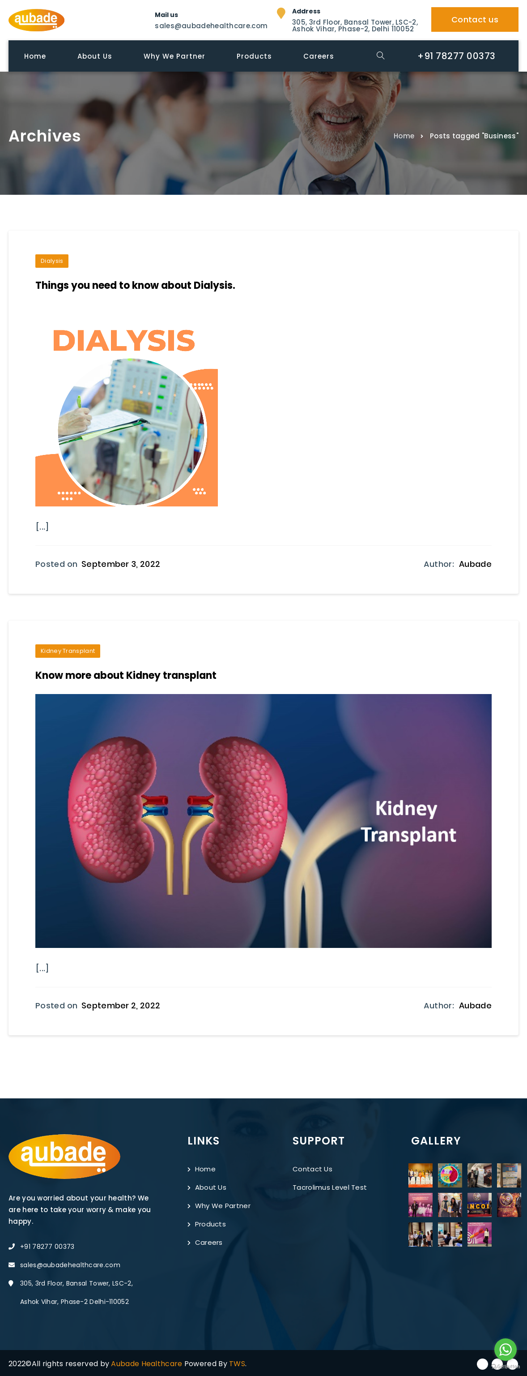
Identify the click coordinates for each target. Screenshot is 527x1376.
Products (206, 1223)
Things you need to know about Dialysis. (135, 285)
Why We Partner (219, 1204)
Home (404, 135)
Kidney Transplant (68, 650)
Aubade (475, 563)
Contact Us (312, 1168)
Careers (205, 1241)
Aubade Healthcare (147, 1363)
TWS (237, 1363)
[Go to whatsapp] (505, 1349)
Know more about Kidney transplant (126, 675)
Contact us (474, 19)
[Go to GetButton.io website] (505, 1367)
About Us (206, 1186)
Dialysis (52, 261)
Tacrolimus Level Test (330, 1186)
